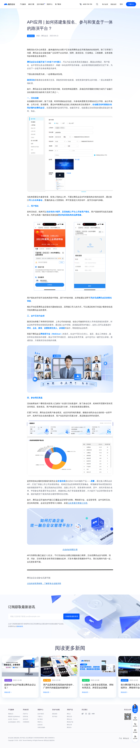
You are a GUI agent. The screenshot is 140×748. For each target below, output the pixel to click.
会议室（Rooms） (13, 719)
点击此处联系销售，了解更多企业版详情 (44, 583)
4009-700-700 (87, 4)
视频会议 (10, 714)
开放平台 (25, 714)
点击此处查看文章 (70, 550)
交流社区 (40, 724)
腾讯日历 (69, 716)
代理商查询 (26, 722)
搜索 (97, 4)
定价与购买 (41, 714)
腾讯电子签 (70, 722)
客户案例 (40, 719)
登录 (121, 4)
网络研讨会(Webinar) (14, 716)
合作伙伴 (25, 719)
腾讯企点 (69, 719)
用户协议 (54, 716)
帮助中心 (40, 722)
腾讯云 (69, 714)
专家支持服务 (41, 727)
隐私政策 (54, 714)
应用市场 (25, 716)
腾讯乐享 (69, 724)
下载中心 (131, 4)
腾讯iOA (69, 727)
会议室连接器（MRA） (14, 722)
